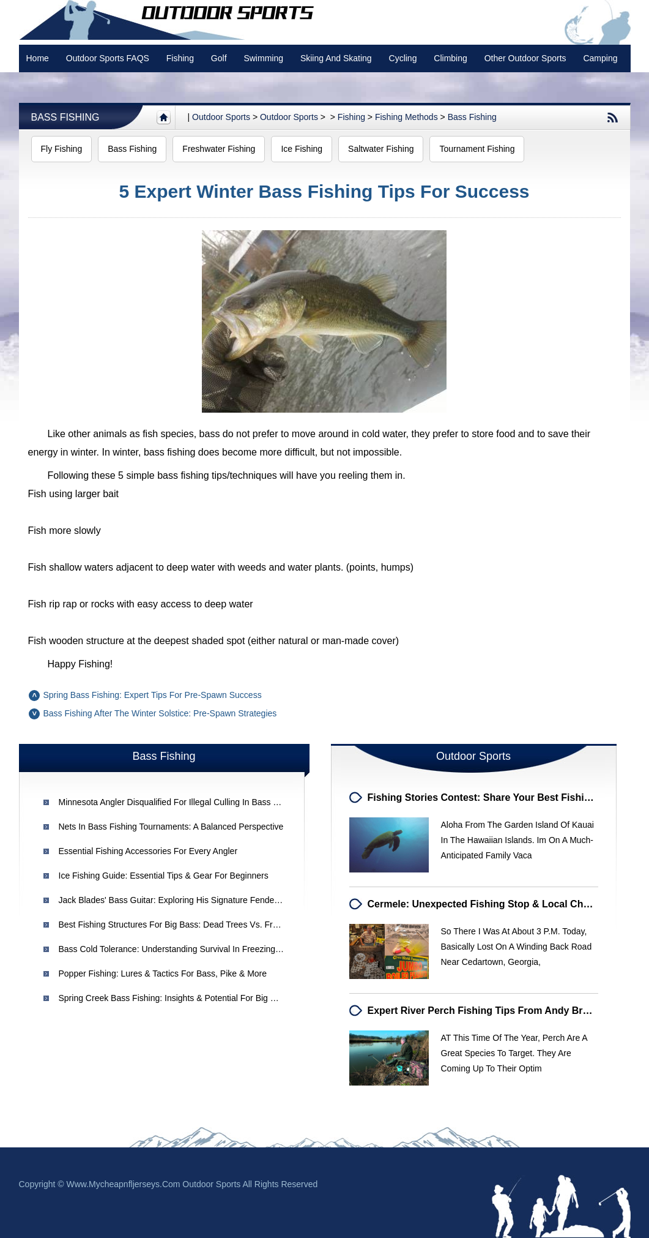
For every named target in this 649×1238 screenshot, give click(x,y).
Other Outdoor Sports (525, 58)
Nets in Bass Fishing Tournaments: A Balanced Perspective (171, 826)
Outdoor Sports (289, 117)
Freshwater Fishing (218, 149)
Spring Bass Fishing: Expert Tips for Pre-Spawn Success (152, 695)
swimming (263, 58)
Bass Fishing (65, 117)
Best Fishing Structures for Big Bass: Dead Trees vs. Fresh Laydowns (193, 924)
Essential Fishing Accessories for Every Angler (148, 851)
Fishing (180, 58)
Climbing (450, 58)
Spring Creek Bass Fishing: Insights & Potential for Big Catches (180, 998)
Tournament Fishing (476, 149)
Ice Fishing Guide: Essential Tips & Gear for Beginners (164, 875)
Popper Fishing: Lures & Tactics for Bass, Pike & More (163, 973)
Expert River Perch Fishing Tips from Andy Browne (488, 1010)
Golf (219, 58)
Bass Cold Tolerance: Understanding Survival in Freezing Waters (182, 949)
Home (37, 58)
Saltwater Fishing (381, 149)
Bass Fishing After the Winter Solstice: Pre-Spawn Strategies (160, 713)
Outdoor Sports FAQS (107, 58)
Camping (600, 58)
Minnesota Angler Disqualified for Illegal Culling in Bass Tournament (189, 802)
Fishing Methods (406, 117)
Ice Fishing (301, 149)
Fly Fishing (62, 149)
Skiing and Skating (336, 58)
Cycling (403, 58)
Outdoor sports (221, 117)
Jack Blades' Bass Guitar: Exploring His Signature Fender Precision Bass (197, 900)
